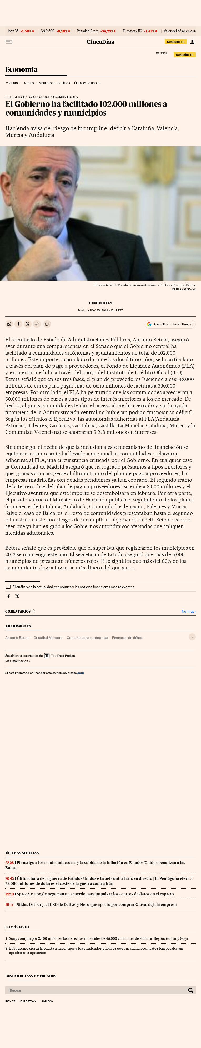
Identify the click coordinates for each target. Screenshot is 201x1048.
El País (161, 53)
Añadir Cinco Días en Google (172, 324)
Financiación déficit (127, 637)
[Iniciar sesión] (192, 41)
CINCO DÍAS (100, 303)
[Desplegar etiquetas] (192, 636)
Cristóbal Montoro (48, 637)
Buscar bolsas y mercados (30, 976)
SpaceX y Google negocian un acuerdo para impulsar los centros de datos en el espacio (95, 894)
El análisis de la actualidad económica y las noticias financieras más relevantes (73, 587)
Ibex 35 (13, 31)
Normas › (189, 611)
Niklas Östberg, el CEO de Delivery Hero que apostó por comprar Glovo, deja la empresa (96, 904)
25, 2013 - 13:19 (106, 310)
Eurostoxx (28, 1001)
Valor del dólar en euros (181, 31)
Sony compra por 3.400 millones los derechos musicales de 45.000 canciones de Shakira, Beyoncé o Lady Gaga (98, 938)
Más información (17, 661)
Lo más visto (17, 927)
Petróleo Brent (87, 31)
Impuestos (45, 83)
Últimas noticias (86, 83)
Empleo (28, 83)
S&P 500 (47, 31)
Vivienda (12, 83)
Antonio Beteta (17, 637)
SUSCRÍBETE (175, 42)
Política (64, 83)
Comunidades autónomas (87, 637)
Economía (21, 69)
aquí (80, 673)
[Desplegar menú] (9, 42)
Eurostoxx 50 (132, 31)
